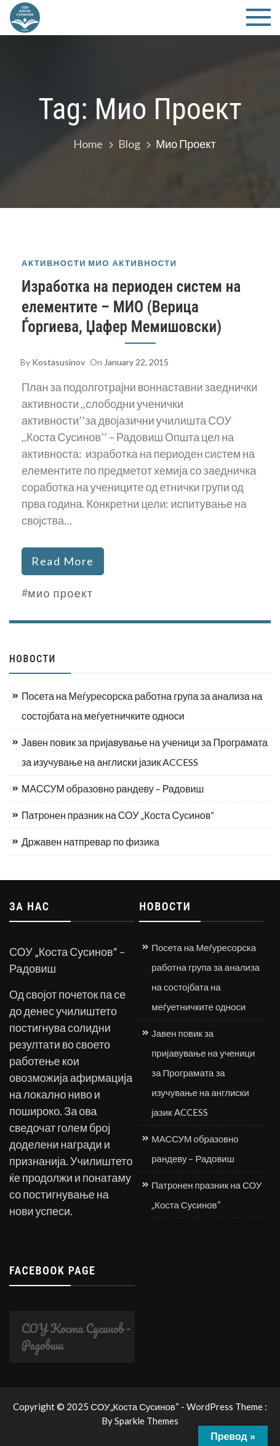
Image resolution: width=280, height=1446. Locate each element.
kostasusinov (58, 362)
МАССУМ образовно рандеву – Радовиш (113, 788)
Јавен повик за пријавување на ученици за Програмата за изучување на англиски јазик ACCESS (145, 752)
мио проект (61, 593)
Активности (54, 263)
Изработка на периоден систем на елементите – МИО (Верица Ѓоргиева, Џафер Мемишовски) (131, 307)
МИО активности (132, 263)
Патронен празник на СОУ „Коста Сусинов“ (118, 815)
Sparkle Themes (146, 1420)
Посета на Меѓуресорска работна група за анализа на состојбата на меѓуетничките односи (142, 705)
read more (62, 561)
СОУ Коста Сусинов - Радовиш (76, 1336)
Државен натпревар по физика (90, 841)
